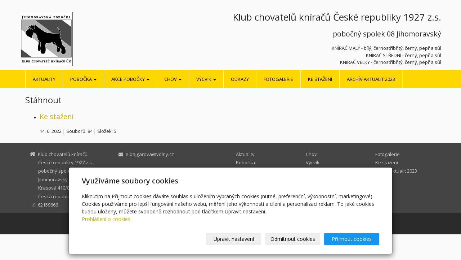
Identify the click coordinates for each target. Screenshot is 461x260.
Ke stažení (320, 79)
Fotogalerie (278, 79)
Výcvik (206, 79)
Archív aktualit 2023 (371, 79)
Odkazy (240, 79)
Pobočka (83, 79)
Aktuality (44, 79)
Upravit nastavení (234, 238)
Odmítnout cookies (292, 238)
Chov (173, 79)
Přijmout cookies (352, 238)
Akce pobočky (130, 79)
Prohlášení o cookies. (106, 219)
